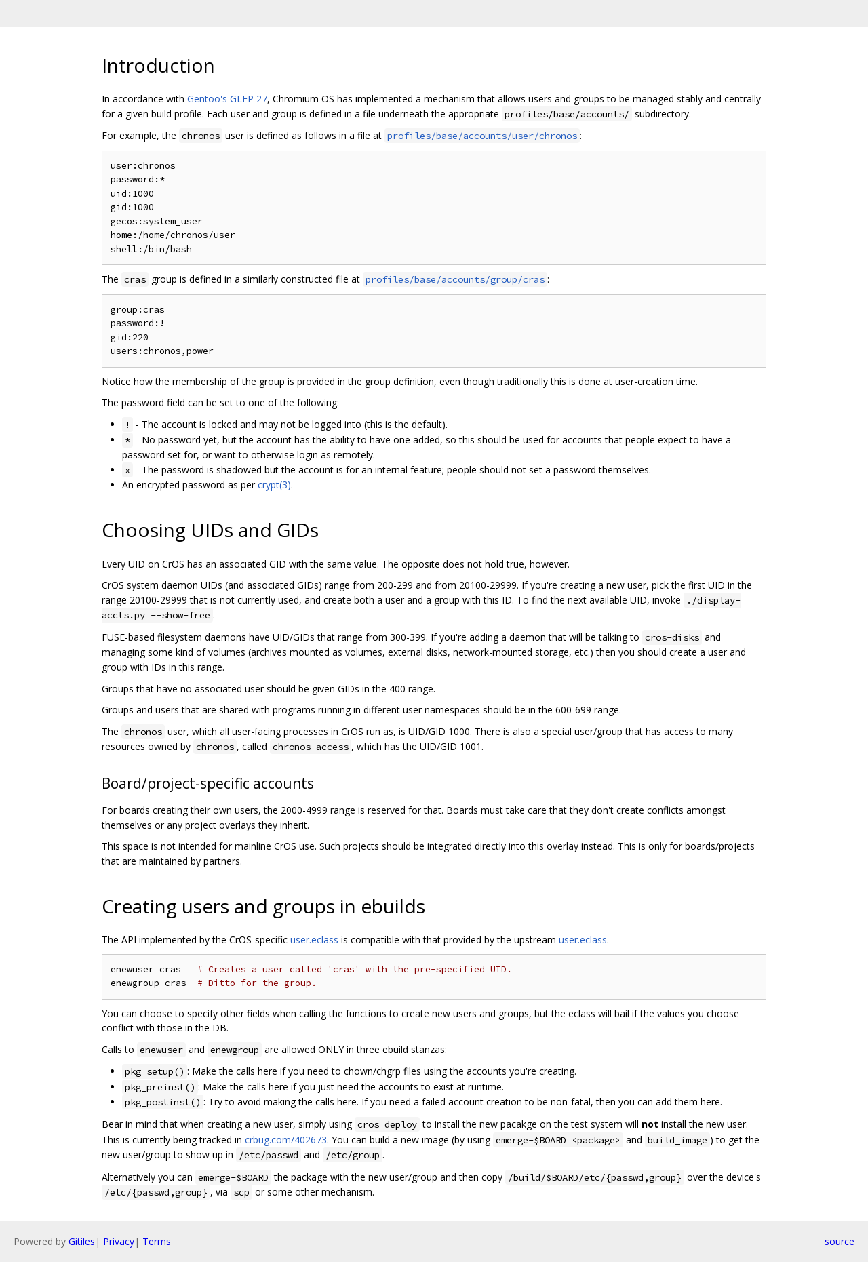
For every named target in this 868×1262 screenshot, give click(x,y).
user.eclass (314, 939)
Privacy (118, 1241)
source (839, 1241)
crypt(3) (274, 484)
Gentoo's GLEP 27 (227, 98)
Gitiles (81, 1241)
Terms (156, 1241)
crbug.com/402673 (286, 1139)
